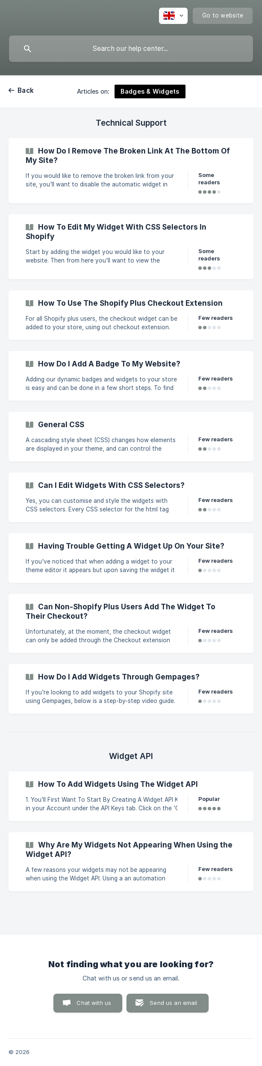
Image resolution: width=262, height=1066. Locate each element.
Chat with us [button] (94, 1002)
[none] (173, 16)
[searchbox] (131, 48)
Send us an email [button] (173, 1002)
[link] (131, 170)
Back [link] (26, 90)
